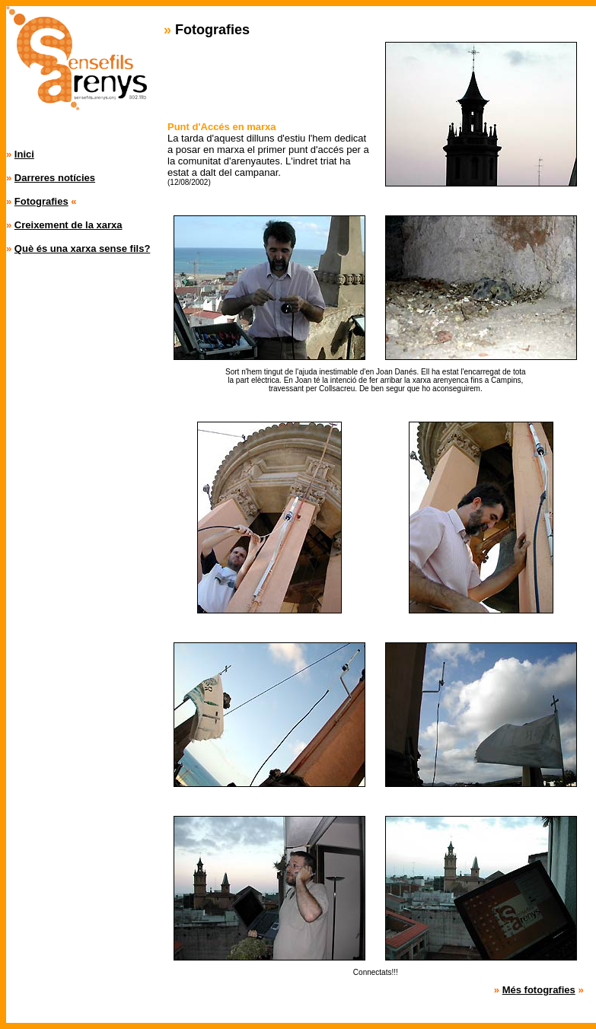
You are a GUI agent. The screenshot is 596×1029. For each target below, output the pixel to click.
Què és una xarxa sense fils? (82, 248)
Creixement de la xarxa (68, 225)
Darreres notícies (54, 177)
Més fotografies (538, 990)
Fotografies (41, 201)
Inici (24, 154)
